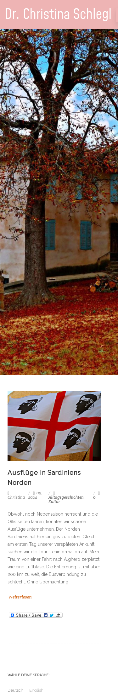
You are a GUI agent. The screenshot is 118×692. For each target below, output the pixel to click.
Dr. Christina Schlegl (58, 14)
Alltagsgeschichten (66, 497)
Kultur (54, 501)
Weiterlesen (20, 597)
